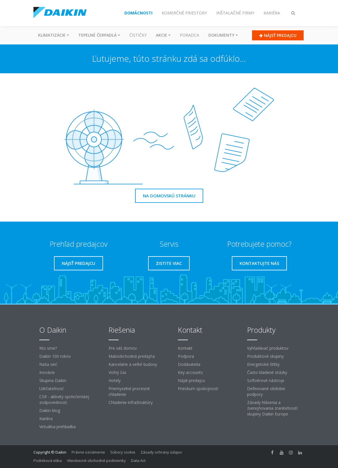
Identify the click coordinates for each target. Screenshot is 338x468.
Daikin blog (49, 410)
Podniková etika (47, 460)
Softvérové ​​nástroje (265, 380)
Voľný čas (117, 372)
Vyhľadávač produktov (267, 348)
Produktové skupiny (265, 356)
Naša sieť (48, 364)
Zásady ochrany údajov (161, 452)
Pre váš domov (123, 348)
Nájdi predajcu (191, 380)
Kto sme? (48, 348)
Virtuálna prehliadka (57, 426)
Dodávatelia (189, 364)
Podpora (186, 356)
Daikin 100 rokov (55, 356)
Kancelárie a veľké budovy (133, 364)
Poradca (189, 35)
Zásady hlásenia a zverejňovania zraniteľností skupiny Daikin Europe (272, 408)
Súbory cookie (122, 452)
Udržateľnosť (51, 388)
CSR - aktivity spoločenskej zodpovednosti (64, 399)
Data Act (138, 460)
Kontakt (185, 348)
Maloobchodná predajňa (132, 356)
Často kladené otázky (267, 372)
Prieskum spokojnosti (198, 388)
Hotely (115, 380)
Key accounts (190, 372)
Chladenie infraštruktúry (131, 402)
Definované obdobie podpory (266, 391)
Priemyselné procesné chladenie (129, 391)
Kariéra (46, 418)
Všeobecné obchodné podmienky (96, 460)
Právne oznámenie (88, 452)
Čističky (138, 35)
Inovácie (47, 372)
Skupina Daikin (52, 380)
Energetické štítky (263, 364)
